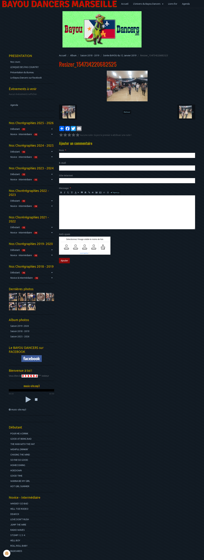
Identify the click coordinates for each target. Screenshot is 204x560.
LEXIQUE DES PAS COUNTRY (24, 67)
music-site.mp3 (18, 409)
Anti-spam (64, 234)
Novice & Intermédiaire (24, 278)
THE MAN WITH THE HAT (22, 444)
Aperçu (115, 192)
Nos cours (15, 62)
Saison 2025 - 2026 (19, 336)
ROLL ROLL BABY (19, 545)
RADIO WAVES (17, 530)
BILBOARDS (16, 551)
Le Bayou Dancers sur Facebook (26, 77)
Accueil (124, 4)
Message (64, 188)
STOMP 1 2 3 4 (17, 535)
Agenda (186, 4)
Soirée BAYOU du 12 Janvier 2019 (119, 55)
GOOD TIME (16, 475)
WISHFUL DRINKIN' (19, 449)
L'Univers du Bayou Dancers (147, 4)
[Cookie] (6, 553)
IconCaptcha (84, 253)
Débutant (17, 129)
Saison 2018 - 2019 (89, 55)
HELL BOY (15, 540)
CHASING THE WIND (20, 454)
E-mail (62, 163)
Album (73, 55)
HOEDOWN (16, 470)
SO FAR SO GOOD (19, 460)
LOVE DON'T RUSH (19, 519)
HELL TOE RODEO (19, 509)
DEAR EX (14, 514)
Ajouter (64, 260)
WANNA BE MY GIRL (20, 481)
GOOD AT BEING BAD (21, 439)
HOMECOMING (17, 465)
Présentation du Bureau (22, 72)
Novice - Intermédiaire (23, 134)
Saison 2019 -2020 (19, 326)
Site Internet (66, 175)
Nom (61, 150)
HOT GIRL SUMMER (19, 486)
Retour (127, 112)
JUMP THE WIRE (18, 524)
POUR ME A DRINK (19, 433)
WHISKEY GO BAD (19, 503)
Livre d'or (172, 4)
